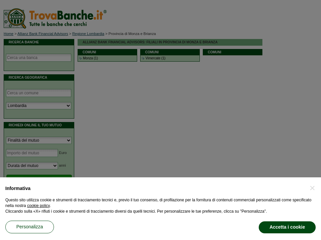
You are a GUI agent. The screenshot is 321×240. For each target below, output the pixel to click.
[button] (312, 188)
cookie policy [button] (38, 205)
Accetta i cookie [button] (287, 227)
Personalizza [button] (29, 226)
